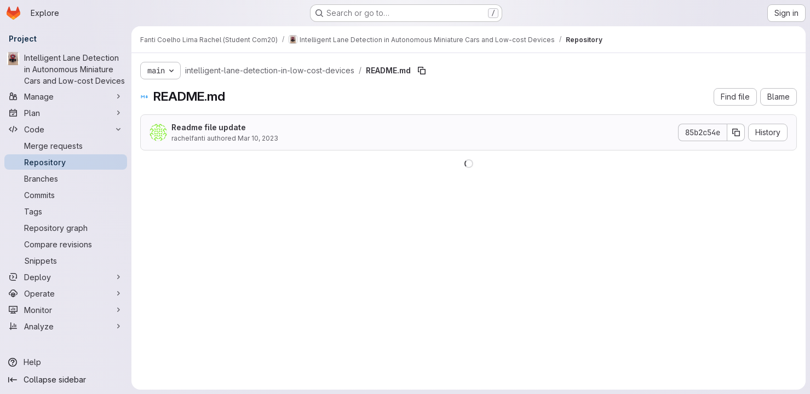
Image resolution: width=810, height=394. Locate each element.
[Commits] (65, 194)
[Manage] (65, 96)
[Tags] (65, 211)
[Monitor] (65, 309)
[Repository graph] (65, 227)
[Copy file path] (421, 70)
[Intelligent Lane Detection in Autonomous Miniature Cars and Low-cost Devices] (65, 69)
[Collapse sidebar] (65, 379)
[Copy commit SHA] (736, 132)
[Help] (65, 362)
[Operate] (65, 293)
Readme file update (208, 127)
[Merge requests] (65, 145)
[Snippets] (65, 260)
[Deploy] (65, 277)
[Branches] (65, 178)
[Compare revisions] (65, 244)
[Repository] (65, 162)
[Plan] (65, 112)
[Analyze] (65, 326)
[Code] (65, 129)
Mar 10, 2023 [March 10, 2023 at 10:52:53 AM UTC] (258, 138)
